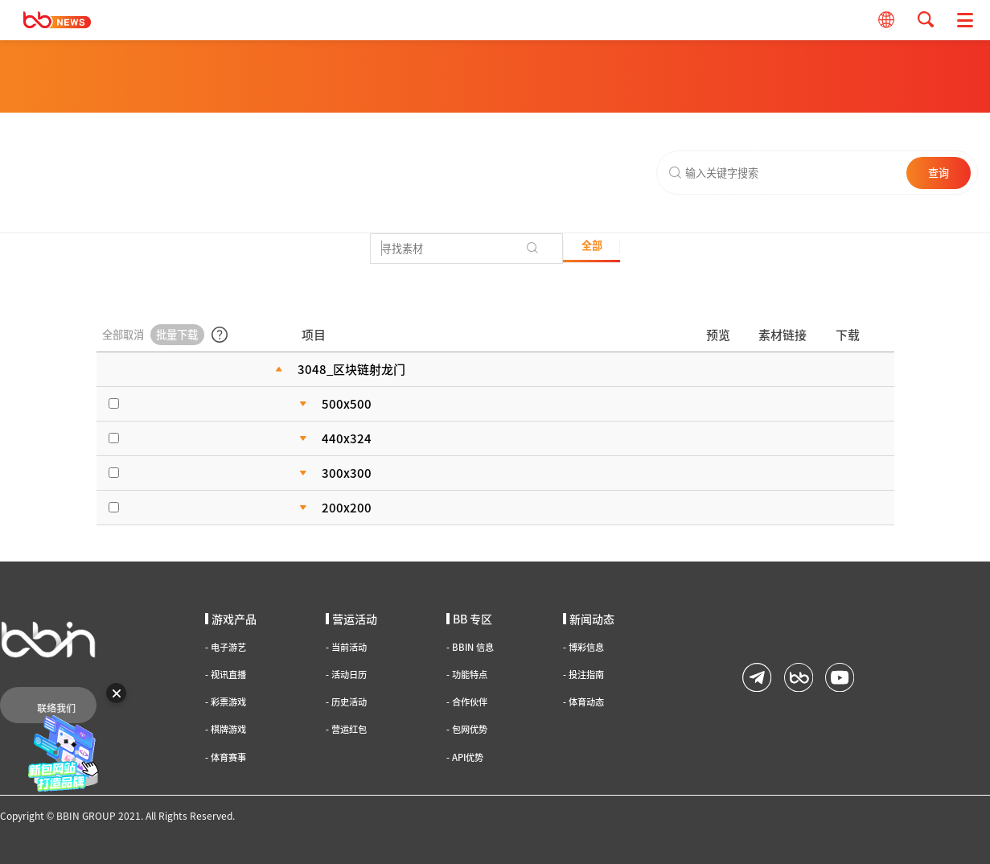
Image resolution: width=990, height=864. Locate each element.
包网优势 (466, 729)
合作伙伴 (466, 701)
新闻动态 (588, 618)
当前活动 (346, 647)
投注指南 (583, 674)
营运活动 (351, 618)
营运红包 (346, 729)
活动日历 (346, 674)
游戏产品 (231, 618)
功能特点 (466, 674)
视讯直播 (225, 674)
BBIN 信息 (470, 647)
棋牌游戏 (225, 729)
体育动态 (583, 701)
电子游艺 (225, 647)
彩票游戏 (225, 701)
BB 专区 (469, 618)
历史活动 (346, 701)
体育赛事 (225, 757)
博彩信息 (583, 647)
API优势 (464, 757)
